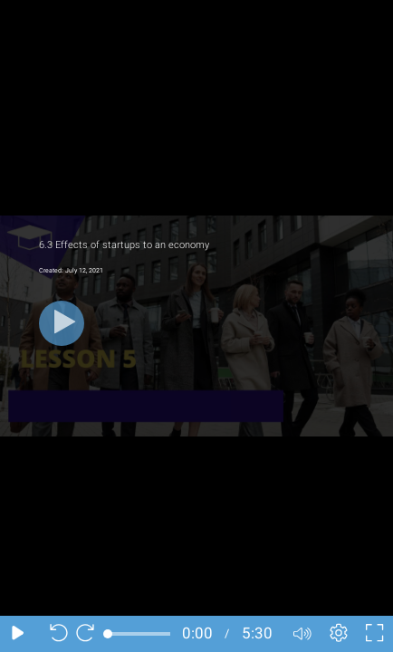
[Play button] (61, 323)
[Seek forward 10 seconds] (90, 634)
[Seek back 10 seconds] (54, 634)
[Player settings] (339, 634)
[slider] (139, 634)
